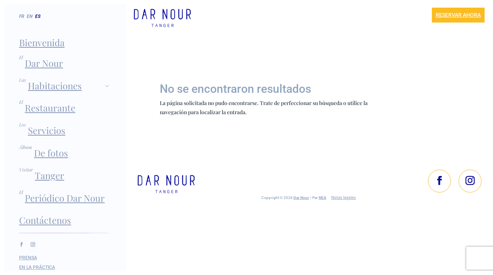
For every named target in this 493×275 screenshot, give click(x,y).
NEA (322, 197)
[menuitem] (30, 24)
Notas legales (343, 196)
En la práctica (37, 267)
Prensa (28, 257)
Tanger (49, 175)
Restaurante (50, 108)
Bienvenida (42, 42)
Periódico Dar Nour (65, 198)
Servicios (46, 130)
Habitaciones (69, 85)
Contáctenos (45, 220)
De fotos (51, 153)
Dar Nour (44, 63)
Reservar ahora (458, 15)
